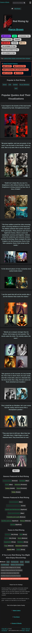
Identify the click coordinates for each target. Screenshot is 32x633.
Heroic (19, 538)
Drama (18, 488)
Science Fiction (7, 480)
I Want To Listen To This (10, 49)
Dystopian (22, 480)
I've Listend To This (8, 53)
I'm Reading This (24, 36)
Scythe (21, 561)
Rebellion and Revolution (14, 505)
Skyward (27, 561)
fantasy (14, 58)
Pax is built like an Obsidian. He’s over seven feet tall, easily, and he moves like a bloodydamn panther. (16, 407)
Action (7, 484)
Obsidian (15, 84)
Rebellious (20, 542)
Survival (13, 524)
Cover (18, 73)
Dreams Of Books (17, 623)
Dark (21, 534)
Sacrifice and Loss (6, 520)
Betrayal (22, 520)
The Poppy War (14, 561)
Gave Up (5, 43)
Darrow (5, 84)
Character (19, 66)
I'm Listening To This (8, 46)
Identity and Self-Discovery (12, 509)
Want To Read (6, 39)
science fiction (7, 58)
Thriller (14, 492)
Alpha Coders (16, 610)
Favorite (6, 36)
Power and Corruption (14, 513)
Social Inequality (14, 502)
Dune (8, 561)
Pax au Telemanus (24, 84)
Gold (10, 84)
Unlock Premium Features (10, 63)
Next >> (16, 470)
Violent (18, 549)
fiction (23, 58)
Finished (17, 39)
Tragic (6, 545)
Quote (7, 66)
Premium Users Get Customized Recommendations (14, 578)
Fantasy (7, 488)
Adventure (17, 484)
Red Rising (17, 8)
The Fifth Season (5, 564)
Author (7, 73)
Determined (19, 545)
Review (14, 43)
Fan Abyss (17, 617)
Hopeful (9, 549)
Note (22, 43)
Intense (7, 538)
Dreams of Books (4, 2)
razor (16, 88)
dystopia (28, 58)
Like (14, 36)
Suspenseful (7, 542)
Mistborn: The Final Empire (17, 564)
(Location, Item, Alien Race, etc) (15, 69)
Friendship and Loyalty (13, 517)
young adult (19, 58)
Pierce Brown (16, 29)
